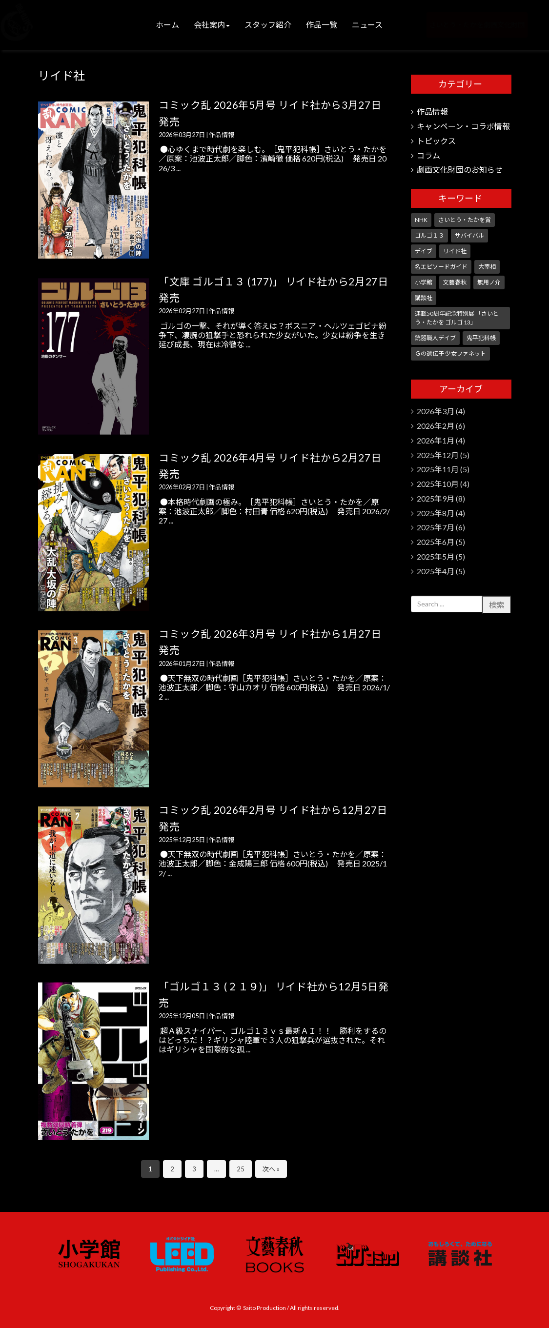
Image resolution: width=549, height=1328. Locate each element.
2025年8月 (435, 513)
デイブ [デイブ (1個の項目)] (423, 251)
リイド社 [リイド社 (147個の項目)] (455, 251)
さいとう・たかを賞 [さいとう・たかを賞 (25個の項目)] (464, 219)
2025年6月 (435, 541)
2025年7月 (435, 527)
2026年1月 (435, 440)
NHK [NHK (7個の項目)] (421, 219)
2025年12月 (438, 455)
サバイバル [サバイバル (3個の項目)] (469, 235)
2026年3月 (435, 411)
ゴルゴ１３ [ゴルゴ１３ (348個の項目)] (429, 235)
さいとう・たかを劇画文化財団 (463, 24)
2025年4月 (435, 571)
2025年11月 (438, 469)
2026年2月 (435, 425)
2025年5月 (435, 556)
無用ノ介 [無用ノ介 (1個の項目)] (489, 282)
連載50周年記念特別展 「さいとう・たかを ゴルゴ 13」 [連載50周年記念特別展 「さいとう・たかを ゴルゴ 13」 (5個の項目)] (457, 318)
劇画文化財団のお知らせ (460, 169)
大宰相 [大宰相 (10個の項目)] (487, 266)
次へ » (271, 1169)
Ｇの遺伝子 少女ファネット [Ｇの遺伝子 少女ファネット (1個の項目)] (450, 353)
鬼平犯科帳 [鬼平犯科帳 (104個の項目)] (481, 338)
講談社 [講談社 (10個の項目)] (423, 298)
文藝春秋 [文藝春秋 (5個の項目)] (455, 282)
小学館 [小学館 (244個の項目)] (423, 282)
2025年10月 (438, 483)
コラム (428, 155)
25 (240, 1169)
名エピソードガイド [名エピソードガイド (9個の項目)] (441, 266)
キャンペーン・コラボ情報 (463, 126)
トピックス (436, 140)
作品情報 (221, 135)
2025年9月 (435, 498)
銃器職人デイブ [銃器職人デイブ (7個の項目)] (435, 338)
